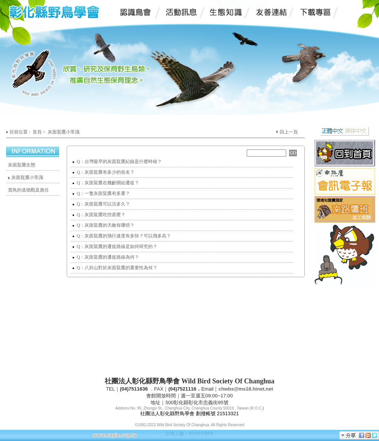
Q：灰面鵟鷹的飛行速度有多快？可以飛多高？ (121, 236)
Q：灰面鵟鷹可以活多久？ (101, 204)
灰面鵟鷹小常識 (64, 132)
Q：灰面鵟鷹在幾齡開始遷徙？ (105, 182)
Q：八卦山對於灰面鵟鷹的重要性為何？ (114, 267)
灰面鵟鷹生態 (21, 165)
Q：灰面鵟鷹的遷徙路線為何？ (105, 257)
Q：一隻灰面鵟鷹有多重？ (101, 193)
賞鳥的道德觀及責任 (28, 190)
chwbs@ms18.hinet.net (245, 389)
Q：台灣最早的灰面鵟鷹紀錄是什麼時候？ (117, 161)
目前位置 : (20, 132)
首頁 (37, 132)
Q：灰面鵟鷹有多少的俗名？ (103, 172)
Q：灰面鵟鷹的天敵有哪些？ (103, 225)
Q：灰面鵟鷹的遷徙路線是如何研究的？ (114, 246)
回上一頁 (289, 132)
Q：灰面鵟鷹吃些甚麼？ (98, 214)
